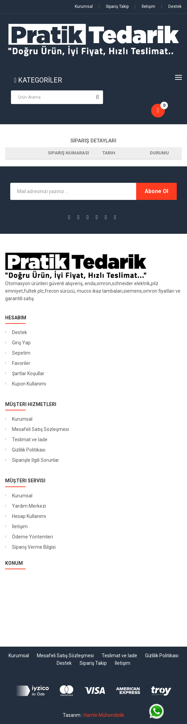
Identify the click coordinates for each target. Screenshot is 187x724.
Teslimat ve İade (29, 439)
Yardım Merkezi (29, 506)
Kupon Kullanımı (29, 383)
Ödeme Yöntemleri (32, 536)
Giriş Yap (21, 342)
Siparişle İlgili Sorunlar (35, 460)
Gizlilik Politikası (28, 450)
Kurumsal (84, 6)
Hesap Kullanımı (29, 516)
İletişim (144, 6)
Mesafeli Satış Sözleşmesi (40, 429)
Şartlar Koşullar (28, 373)
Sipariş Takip (114, 6)
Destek (171, 6)
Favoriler (21, 363)
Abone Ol (156, 191)
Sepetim (21, 353)
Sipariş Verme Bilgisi (34, 547)
